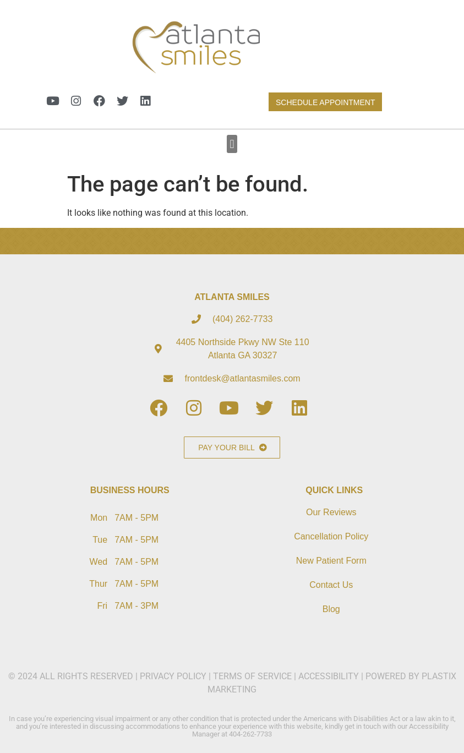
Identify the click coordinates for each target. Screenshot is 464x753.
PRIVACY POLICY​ (174, 676)
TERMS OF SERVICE (252, 676)
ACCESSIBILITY (328, 676)
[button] (232, 144)
